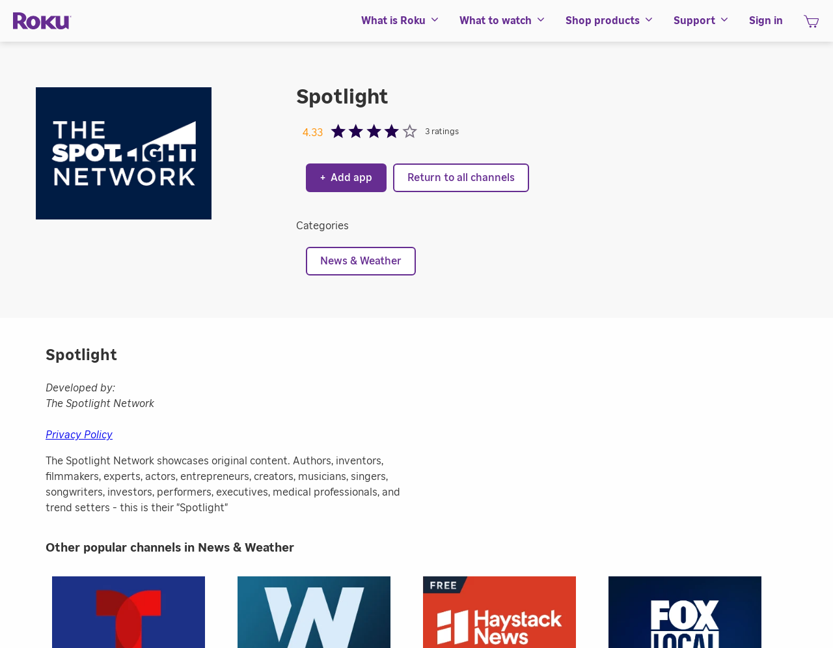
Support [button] (702, 21)
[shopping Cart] (811, 25)
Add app (346, 178)
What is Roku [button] (400, 21)
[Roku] (42, 21)
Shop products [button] (610, 21)
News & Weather (361, 261)
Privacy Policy (79, 435)
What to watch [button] (502, 21)
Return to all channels (461, 178)
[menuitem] (400, 21)
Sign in (766, 21)
